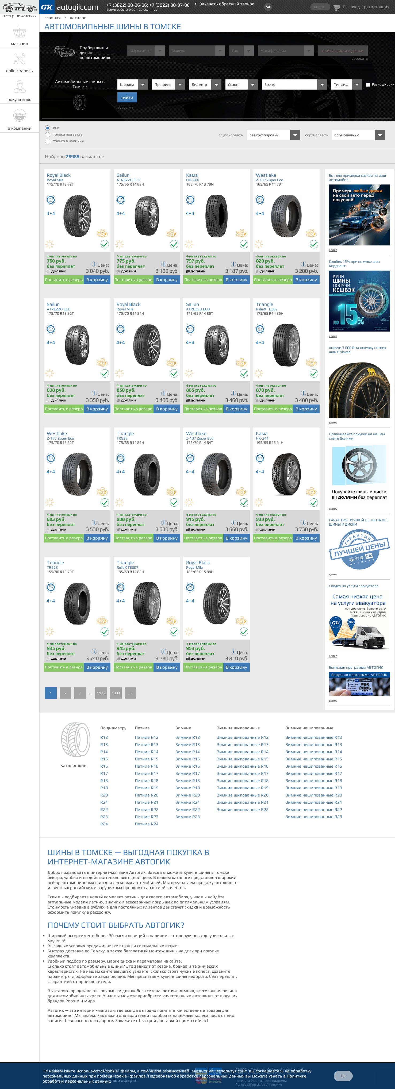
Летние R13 (146, 744)
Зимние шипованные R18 (243, 780)
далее (333, 250)
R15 (104, 758)
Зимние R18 (187, 780)
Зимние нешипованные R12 (314, 737)
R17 (104, 773)
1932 (101, 693)
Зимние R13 (187, 744)
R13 (104, 744)
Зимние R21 (187, 802)
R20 (104, 795)
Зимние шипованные (238, 727)
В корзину (97, 279)
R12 (104, 737)
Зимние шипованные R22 (243, 809)
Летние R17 (146, 773)
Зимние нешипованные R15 (314, 758)
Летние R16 (146, 766)
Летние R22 (146, 809)
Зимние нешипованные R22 (314, 809)
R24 (104, 823)
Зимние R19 (187, 787)
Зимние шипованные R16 (243, 766)
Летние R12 (146, 737)
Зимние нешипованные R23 (314, 816)
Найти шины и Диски (342, 51)
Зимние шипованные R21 (243, 802)
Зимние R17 (187, 773)
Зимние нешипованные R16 (314, 766)
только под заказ (64, 134)
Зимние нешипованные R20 (314, 795)
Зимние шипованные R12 (243, 737)
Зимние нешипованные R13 (314, 744)
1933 (116, 693)
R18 (104, 780)
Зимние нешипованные (309, 727)
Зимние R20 (187, 795)
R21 (104, 802)
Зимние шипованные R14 (243, 751)
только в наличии (64, 141)
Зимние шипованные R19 (243, 787)
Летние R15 (146, 758)
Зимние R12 (187, 737)
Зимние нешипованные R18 (314, 780)
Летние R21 (146, 802)
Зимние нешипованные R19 (314, 787)
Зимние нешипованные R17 (314, 773)
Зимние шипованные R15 (243, 758)
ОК (343, 1076)
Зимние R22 (187, 809)
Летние (142, 727)
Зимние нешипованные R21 (314, 802)
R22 (104, 809)
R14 (104, 751)
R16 (104, 766)
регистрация (377, 6)
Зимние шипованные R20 (243, 795)
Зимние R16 (187, 766)
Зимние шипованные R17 (243, 773)
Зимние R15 (187, 758)
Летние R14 (146, 751)
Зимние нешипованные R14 (314, 751)
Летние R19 (146, 787)
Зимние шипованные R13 (243, 744)
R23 (104, 816)
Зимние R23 (187, 816)
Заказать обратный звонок (227, 3)
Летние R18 (146, 780)
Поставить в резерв (64, 279)
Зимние (183, 727)
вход (355, 6)
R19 (104, 787)
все (52, 128)
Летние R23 (146, 816)
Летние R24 (146, 823)
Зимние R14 (187, 751)
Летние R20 (146, 795)
